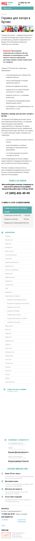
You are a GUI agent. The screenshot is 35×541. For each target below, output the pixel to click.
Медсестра (9, 326)
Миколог (8, 330)
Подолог (8, 344)
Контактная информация (22, 520)
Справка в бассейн (13, 307)
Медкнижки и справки (12, 296)
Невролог (8, 333)
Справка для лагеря (14, 315)
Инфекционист (10, 277)
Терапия (8, 367)
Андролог (8, 244)
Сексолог (8, 359)
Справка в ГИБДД (13, 311)
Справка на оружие (13, 322)
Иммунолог (9, 273)
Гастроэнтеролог (11, 255)
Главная (3, 14)
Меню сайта (6, 8)
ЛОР (6, 288)
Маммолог (9, 292)
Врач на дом (9, 251)
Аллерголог (9, 240)
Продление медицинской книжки (18, 303)
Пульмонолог (9, 352)
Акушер (7, 236)
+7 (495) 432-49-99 (24, 4)
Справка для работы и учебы (17, 318)
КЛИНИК (7, 4)
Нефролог (8, 337)
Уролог (7, 374)
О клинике (4, 519)
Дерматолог (9, 266)
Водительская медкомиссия (16, 300)
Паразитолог (9, 341)
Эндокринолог (10, 382)
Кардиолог (9, 281)
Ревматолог (9, 356)
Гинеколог (8, 259)
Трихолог (8, 371)
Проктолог (9, 348)
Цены (3, 525)
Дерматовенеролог (12, 262)
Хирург (7, 378)
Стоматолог (9, 363)
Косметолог (9, 285)
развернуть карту (12, 391)
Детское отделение (11, 270)
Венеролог (9, 247)
